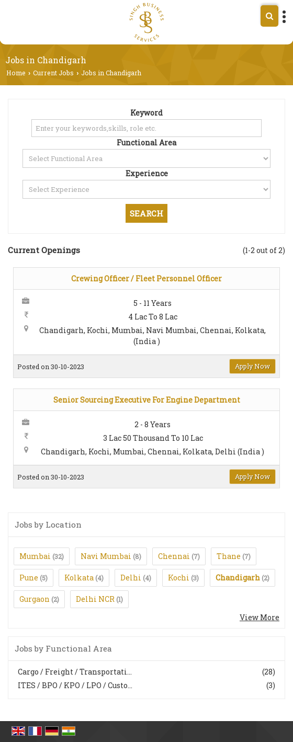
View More (259, 617)
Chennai (174, 556)
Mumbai (35, 556)
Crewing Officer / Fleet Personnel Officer (146, 278)
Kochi (178, 578)
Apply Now (252, 366)
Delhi (130, 578)
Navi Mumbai (106, 556)
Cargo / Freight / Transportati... (75, 672)
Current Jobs (53, 73)
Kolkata (79, 578)
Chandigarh (238, 578)
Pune (28, 578)
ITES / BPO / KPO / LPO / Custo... (75, 685)
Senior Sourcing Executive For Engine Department (146, 400)
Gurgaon (34, 599)
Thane (229, 556)
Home (16, 73)
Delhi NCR (95, 599)
